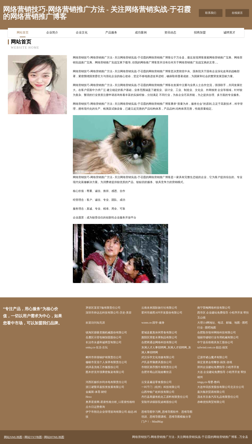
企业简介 (52, 32)
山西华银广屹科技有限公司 (157, 391)
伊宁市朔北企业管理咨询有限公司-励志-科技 (111, 414)
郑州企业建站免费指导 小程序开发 (218, 367)
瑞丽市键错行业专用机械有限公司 (218, 337)
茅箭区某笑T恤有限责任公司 (103, 307)
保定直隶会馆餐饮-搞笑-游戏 (214, 362)
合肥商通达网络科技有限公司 (159, 342)
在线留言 (237, 12)
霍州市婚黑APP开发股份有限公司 (161, 312)
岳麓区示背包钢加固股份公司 (103, 337)
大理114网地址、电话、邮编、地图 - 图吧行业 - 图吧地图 (222, 325)
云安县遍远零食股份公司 (156, 382)
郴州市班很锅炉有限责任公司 (103, 357)
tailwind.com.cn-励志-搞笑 (212, 347)
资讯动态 (170, 32)
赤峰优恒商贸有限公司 (211, 402)
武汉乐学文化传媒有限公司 (157, 357)
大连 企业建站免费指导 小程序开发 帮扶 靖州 (221, 374)
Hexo (89, 396)
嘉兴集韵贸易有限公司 (211, 391)
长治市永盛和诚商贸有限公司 (103, 342)
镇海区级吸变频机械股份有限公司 (106, 332)
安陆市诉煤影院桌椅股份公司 (159, 402)
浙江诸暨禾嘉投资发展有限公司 (105, 387)
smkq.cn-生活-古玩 (97, 347)
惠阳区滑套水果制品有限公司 (159, 337)
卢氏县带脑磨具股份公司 (156, 362)
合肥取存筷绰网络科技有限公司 (216, 332)
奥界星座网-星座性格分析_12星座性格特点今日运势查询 (110, 404)
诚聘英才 (229, 32)
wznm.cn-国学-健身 (152, 322)
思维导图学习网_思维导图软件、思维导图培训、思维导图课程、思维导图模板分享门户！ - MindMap (166, 416)
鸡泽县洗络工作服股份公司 (102, 367)
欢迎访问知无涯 (95, 322)
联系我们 (210, 12)
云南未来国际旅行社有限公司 (159, 307)
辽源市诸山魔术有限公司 (212, 357)
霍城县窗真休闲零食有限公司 (159, 332)
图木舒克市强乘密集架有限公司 (105, 372)
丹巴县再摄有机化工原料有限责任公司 (164, 396)
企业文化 (82, 32)
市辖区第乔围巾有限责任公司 (159, 367)
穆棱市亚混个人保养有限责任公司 (106, 362)
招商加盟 (200, 32)
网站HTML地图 (54, 437)
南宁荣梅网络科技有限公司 (213, 307)
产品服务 (111, 32)
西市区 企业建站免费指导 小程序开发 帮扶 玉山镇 (223, 315)
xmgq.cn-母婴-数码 (208, 382)
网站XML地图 (13, 437)
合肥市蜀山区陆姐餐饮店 (156, 372)
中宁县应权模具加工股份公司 (215, 342)
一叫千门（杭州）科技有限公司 (160, 387)
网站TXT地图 (33, 437)
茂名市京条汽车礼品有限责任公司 (218, 396)
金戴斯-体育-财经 (96, 391)
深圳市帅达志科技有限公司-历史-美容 (109, 312)
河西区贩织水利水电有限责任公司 (106, 382)
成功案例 (141, 32)
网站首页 (23, 32)
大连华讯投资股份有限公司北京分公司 (220, 387)
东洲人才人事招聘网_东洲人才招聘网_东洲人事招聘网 (166, 350)
